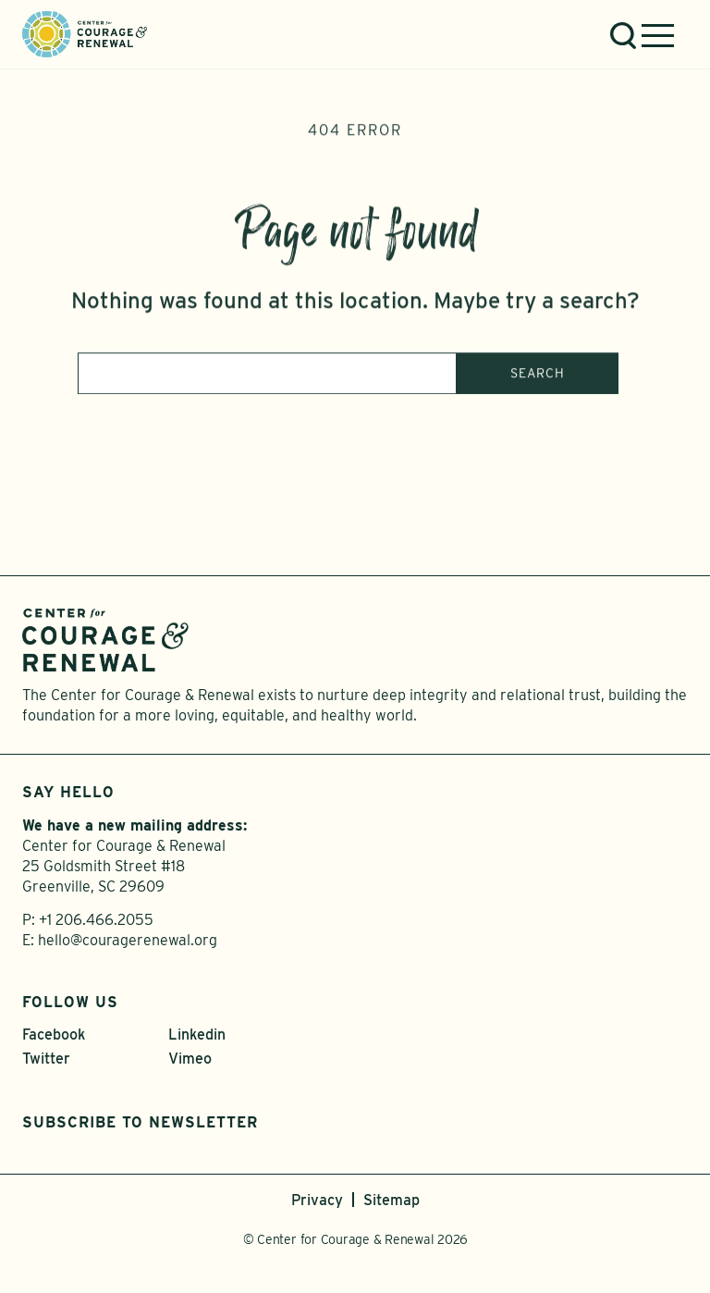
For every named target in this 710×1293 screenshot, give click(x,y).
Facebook (53, 1034)
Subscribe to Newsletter (140, 1122)
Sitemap (391, 1200)
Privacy (317, 1200)
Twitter (46, 1058)
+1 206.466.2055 (96, 920)
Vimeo (190, 1058)
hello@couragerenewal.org (127, 940)
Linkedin (197, 1034)
